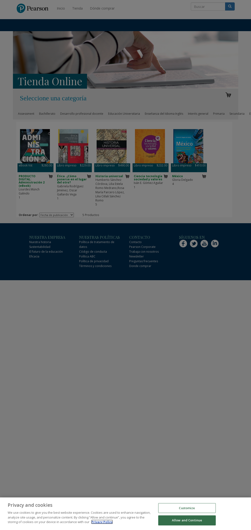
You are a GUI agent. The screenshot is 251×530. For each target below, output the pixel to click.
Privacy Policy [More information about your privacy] (102, 522)
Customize (187, 508)
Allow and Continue (187, 521)
